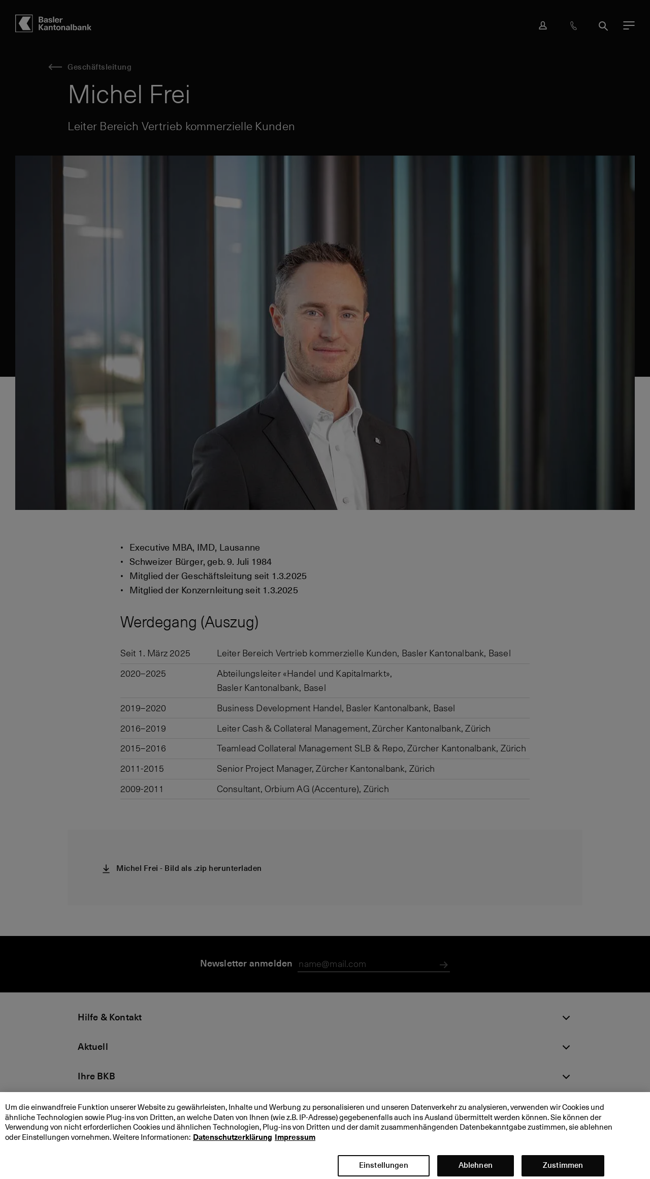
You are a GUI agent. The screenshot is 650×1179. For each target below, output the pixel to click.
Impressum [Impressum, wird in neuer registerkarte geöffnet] (295, 1146)
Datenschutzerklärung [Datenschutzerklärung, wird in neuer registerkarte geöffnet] (232, 1146)
